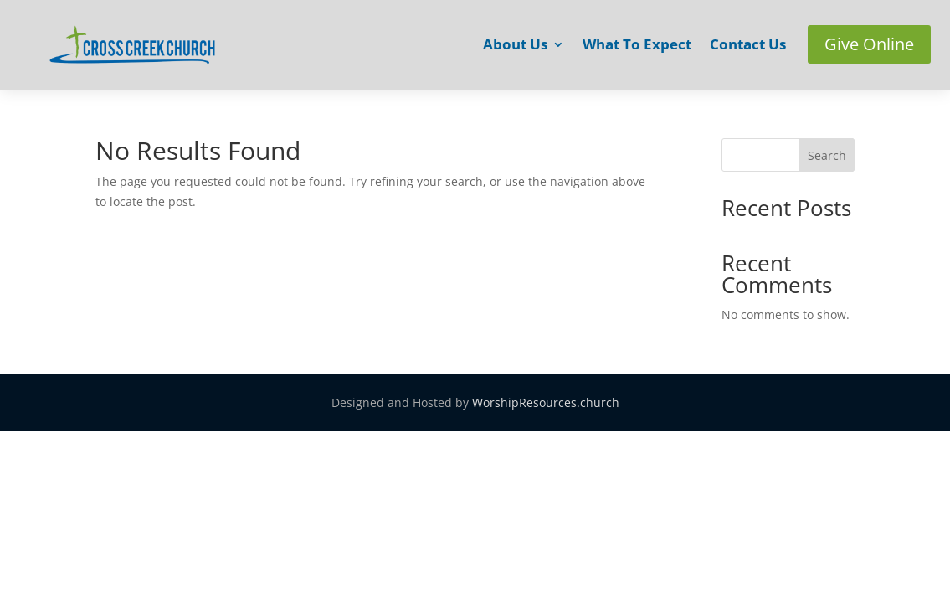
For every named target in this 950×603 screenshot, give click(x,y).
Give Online (869, 44)
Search (827, 155)
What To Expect (637, 46)
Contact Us (748, 46)
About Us (515, 46)
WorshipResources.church (545, 402)
